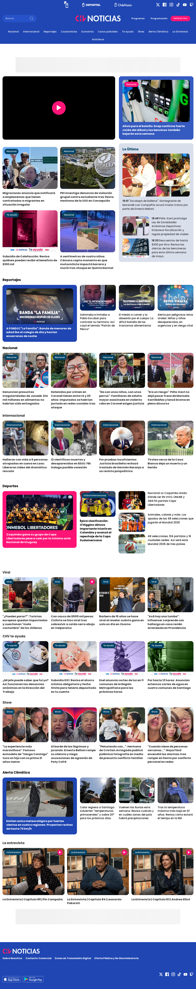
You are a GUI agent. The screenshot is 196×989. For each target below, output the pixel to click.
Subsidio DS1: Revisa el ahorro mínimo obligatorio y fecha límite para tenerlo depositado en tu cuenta (73, 686)
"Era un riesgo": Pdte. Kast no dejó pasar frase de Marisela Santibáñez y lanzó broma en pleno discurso (169, 397)
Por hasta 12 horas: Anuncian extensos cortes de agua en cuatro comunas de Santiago (169, 684)
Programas (138, 18)
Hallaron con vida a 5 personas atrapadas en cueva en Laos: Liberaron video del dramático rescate (25, 465)
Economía (87, 31)
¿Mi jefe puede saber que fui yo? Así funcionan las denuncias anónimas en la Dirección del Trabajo (25, 686)
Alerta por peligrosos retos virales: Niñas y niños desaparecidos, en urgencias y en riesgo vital (175, 320)
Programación (159, 18)
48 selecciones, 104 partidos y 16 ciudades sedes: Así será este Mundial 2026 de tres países (169, 540)
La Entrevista (180, 31)
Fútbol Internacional (95, 495)
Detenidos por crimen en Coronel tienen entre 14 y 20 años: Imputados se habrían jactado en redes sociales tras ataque (73, 399)
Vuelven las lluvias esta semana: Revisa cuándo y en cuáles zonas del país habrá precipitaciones (136, 813)
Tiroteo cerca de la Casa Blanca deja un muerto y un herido (167, 463)
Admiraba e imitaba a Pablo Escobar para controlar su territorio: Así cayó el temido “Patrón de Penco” (97, 322)
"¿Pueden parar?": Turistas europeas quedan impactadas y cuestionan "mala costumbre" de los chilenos (25, 622)
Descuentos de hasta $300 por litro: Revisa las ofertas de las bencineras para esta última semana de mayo (170, 248)
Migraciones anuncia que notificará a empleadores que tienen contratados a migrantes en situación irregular (29, 199)
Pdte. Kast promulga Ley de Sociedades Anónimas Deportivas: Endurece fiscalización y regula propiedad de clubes (170, 226)
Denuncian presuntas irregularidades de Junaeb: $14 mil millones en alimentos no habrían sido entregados (25, 397)
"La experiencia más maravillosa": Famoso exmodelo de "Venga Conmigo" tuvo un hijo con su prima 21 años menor (25, 754)
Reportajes (50, 31)
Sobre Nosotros (12, 958)
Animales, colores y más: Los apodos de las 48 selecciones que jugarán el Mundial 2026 (170, 518)
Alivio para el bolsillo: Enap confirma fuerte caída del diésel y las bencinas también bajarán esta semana (153, 130)
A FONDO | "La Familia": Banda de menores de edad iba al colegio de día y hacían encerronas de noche (38, 332)
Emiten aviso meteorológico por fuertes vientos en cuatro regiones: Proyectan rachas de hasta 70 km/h (39, 825)
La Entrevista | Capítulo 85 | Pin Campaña (33, 899)
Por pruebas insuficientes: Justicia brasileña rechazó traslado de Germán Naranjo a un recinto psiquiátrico (121, 465)
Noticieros (98, 39)
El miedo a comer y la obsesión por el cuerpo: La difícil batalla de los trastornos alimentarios (136, 320)
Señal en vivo (180, 18)
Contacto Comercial (38, 958)
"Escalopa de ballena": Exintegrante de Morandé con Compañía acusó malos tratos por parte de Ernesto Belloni (155, 205)
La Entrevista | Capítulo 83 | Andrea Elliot (160, 899)
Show (141, 31)
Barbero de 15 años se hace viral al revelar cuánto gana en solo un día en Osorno (121, 620)
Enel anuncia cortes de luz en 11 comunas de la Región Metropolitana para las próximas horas (121, 686)
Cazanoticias (69, 31)
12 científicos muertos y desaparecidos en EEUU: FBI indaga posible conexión (71, 463)
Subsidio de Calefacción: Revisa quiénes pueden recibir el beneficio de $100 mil (30, 260)
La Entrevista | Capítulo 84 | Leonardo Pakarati (94, 901)
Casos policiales (108, 31)
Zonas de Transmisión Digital (73, 958)
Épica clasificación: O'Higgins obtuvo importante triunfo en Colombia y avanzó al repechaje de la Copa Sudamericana (96, 530)
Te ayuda (127, 31)
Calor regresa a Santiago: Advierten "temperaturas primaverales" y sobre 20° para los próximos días (97, 813)
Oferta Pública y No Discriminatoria (116, 958)
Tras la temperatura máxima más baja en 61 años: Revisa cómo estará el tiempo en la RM (175, 813)
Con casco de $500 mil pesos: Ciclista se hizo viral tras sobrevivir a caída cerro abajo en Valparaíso (73, 622)
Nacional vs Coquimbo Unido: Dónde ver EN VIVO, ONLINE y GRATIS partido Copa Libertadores (167, 499)
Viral (9, 581)
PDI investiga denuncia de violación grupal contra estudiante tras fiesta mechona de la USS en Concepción (87, 197)
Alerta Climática (158, 31)
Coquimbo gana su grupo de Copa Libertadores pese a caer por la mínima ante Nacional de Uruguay (38, 538)
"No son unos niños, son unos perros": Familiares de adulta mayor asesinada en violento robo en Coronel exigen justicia (121, 397)
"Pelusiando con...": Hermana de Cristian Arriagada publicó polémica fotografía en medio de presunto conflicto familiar (121, 752)
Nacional (13, 31)
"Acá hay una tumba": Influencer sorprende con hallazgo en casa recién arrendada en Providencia (167, 622)
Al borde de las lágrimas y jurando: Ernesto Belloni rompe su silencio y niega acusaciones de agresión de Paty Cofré (73, 754)
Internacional (31, 31)
